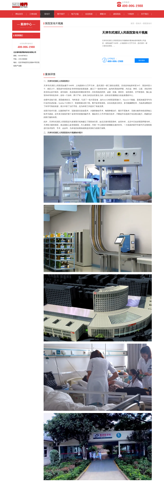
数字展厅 (61, 14)
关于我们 (145, 14)
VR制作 (131, 14)
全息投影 (89, 14)
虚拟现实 (117, 14)
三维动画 (33, 14)
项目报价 (141, 60)
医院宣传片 (147, 23)
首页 (132, 23)
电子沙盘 (75, 14)
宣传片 (47, 14)
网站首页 (19, 14)
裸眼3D (103, 14)
